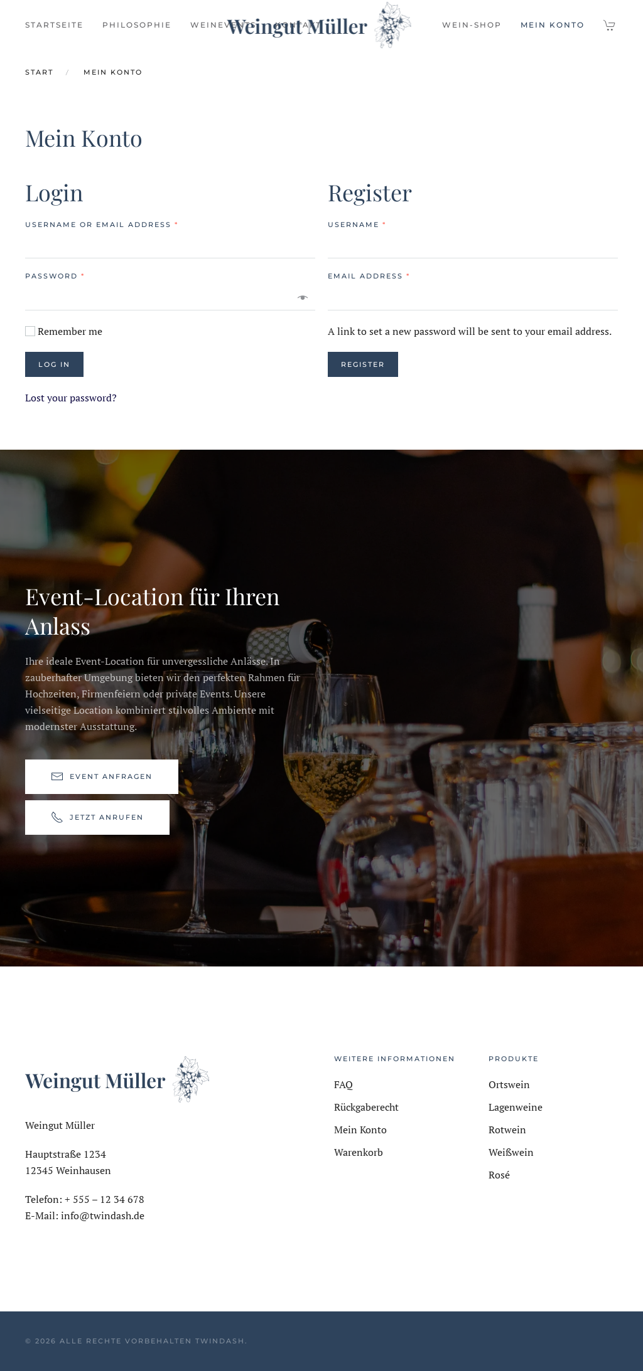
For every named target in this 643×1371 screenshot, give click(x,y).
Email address (369, 276)
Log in (54, 364)
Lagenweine (516, 1107)
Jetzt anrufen (97, 819)
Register (363, 364)
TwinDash (220, 1341)
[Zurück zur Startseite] (321, 25)
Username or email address (101, 224)
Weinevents (223, 24)
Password (55, 276)
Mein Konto (553, 24)
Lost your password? (71, 398)
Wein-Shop (472, 24)
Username (357, 224)
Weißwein (511, 1152)
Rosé (499, 1175)
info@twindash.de (102, 1215)
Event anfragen (102, 778)
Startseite (54, 24)
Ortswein (509, 1084)
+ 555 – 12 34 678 (104, 1199)
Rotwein (507, 1129)
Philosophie (136, 24)
